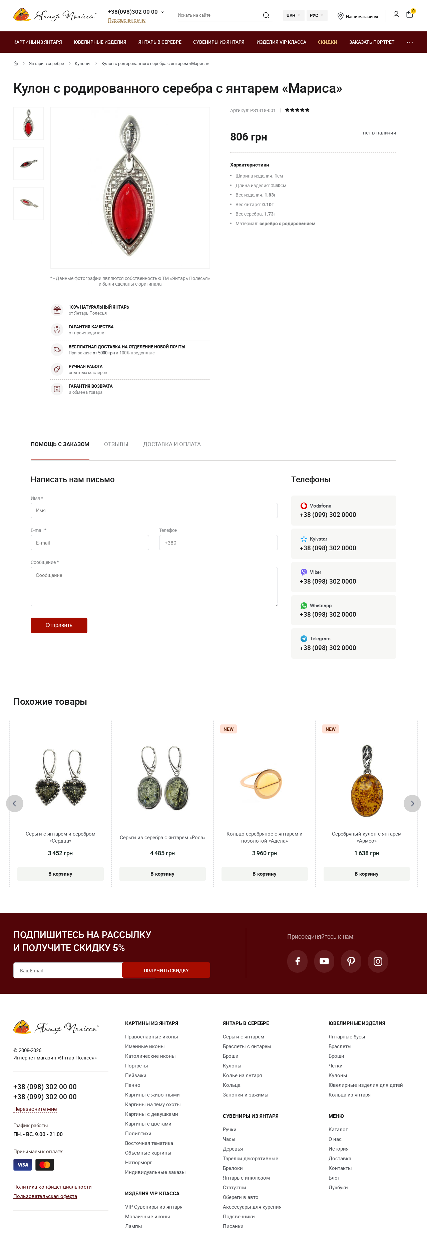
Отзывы (116, 444)
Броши (231, 1057)
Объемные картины (148, 1154)
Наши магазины (358, 16)
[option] (28, 123)
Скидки (327, 42)
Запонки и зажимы (246, 1095)
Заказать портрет (372, 42)
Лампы (133, 1227)
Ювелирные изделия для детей (366, 1086)
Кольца (232, 1086)
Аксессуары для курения (252, 1208)
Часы (229, 1140)
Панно (132, 1086)
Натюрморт (138, 1163)
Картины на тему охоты (153, 1105)
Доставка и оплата (172, 444)
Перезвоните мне (126, 20)
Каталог (338, 1130)
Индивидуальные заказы (155, 1173)
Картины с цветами (148, 1125)
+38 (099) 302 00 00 (45, 1098)
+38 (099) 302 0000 (328, 514)
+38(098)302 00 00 (133, 11)
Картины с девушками (151, 1115)
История (339, 1150)
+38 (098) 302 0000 (328, 548)
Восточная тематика (149, 1144)
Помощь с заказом (60, 444)
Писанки (233, 1227)
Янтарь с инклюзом (246, 1179)
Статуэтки (234, 1188)
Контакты (340, 1169)
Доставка (340, 1159)
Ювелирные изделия (100, 42)
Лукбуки (338, 1188)
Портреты (136, 1066)
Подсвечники (239, 1217)
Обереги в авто (241, 1198)
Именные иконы (145, 1047)
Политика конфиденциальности (52, 1188)
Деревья (233, 1150)
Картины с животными (152, 1095)
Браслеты (340, 1047)
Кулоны (82, 63)
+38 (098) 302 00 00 (45, 1088)
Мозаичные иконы (147, 1217)
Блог (334, 1179)
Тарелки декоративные (250, 1159)
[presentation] (14, 805)
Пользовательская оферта (45, 1197)
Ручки (230, 1130)
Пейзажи (135, 1076)
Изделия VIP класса (281, 42)
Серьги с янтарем (243, 1037)
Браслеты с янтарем (247, 1047)
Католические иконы (150, 1057)
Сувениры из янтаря (219, 42)
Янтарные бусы (347, 1037)
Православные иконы (151, 1037)
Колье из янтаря (242, 1076)
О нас (335, 1140)
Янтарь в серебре (159, 42)
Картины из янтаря (37, 42)
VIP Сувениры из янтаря (153, 1208)
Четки (336, 1066)
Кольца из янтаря (350, 1095)
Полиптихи (138, 1134)
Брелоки (233, 1169)
